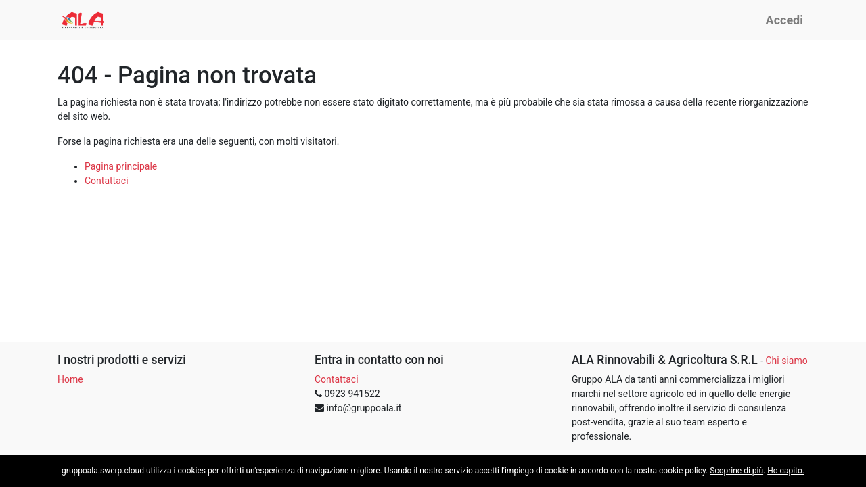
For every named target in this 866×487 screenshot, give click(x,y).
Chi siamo (786, 360)
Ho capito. (785, 471)
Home (70, 379)
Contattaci (107, 180)
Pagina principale (121, 166)
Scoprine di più (736, 471)
